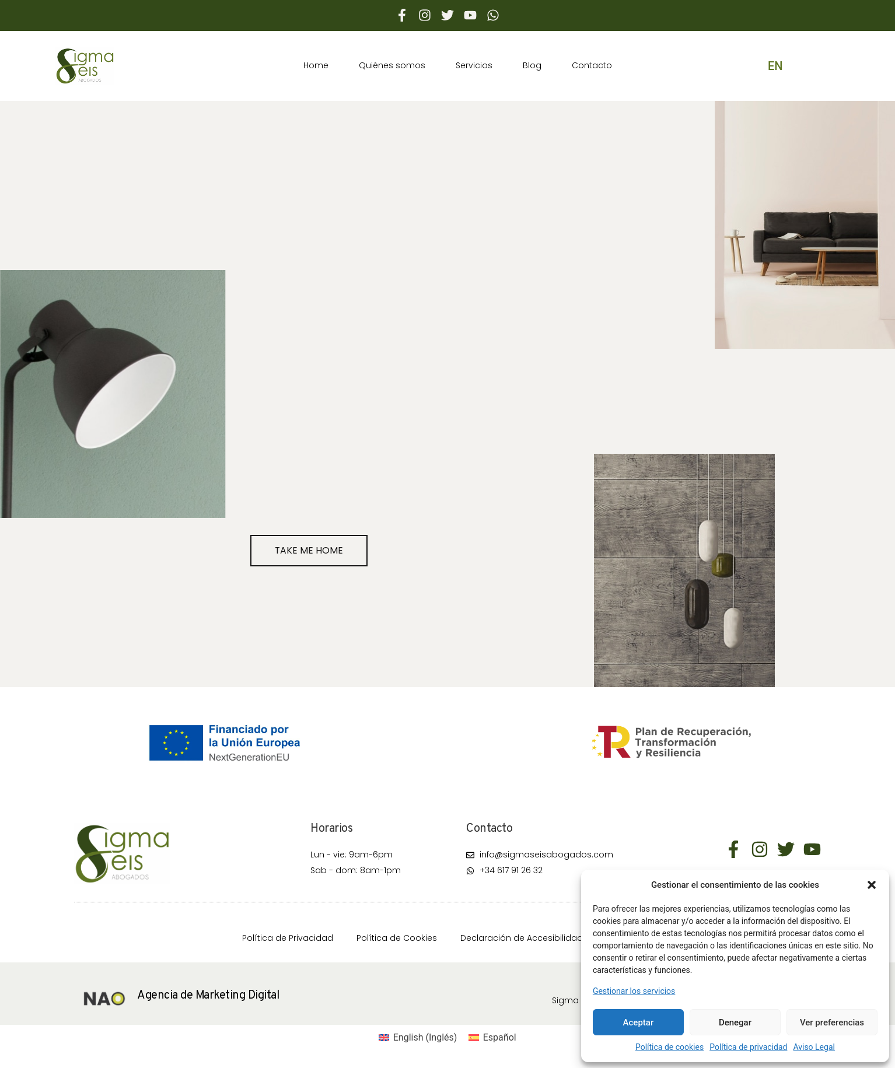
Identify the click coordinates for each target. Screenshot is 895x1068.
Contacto (592, 65)
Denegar (735, 1022)
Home (315, 65)
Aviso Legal (814, 1047)
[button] (871, 885)
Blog (532, 65)
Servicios (474, 65)
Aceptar (638, 1022)
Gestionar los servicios (634, 991)
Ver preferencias (832, 1022)
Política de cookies (669, 1047)
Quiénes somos (392, 65)
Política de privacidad (748, 1047)
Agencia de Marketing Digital (208, 995)
